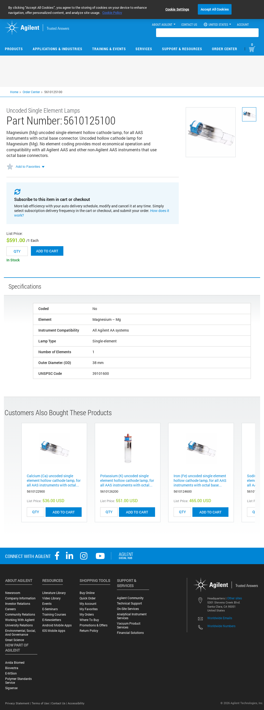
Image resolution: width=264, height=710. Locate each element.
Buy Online (87, 593)
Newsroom (12, 593)
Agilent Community (130, 598)
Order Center (224, 48)
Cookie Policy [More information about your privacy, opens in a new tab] (112, 12)
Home (14, 92)
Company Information (20, 598)
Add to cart (47, 250)
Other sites (234, 598)
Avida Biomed (14, 662)
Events (47, 604)
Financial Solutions (130, 633)
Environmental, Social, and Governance (20, 632)
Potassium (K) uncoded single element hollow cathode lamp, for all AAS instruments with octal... (127, 480)
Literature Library (54, 593)
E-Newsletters (51, 620)
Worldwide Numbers (221, 626)
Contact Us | (59, 703)
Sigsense (11, 688)
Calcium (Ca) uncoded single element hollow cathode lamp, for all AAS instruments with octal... (54, 480)
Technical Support (129, 603)
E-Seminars (50, 609)
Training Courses (54, 614)
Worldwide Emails (219, 618)
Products (14, 48)
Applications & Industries (57, 48)
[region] (132, 9)
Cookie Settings (177, 9)
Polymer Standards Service (18, 681)
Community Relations (20, 614)
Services (143, 48)
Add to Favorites (28, 166)
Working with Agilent (20, 620)
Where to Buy (89, 620)
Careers (10, 609)
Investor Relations (17, 604)
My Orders (87, 614)
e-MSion (11, 673)
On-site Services (128, 609)
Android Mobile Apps (57, 625)
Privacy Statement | (18, 703)
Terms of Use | (41, 703)
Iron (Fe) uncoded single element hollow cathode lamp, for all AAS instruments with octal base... (200, 480)
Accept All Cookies (215, 9)
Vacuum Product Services (128, 625)
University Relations (19, 625)
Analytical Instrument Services (132, 616)
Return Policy (89, 631)
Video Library (51, 598)
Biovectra (11, 668)
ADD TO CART (64, 512)
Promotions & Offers (93, 625)
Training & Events (109, 48)
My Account (88, 604)
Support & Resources (182, 48)
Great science (14, 640)
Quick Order (88, 598)
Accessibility (76, 703)
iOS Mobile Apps (53, 631)
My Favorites (89, 609)
